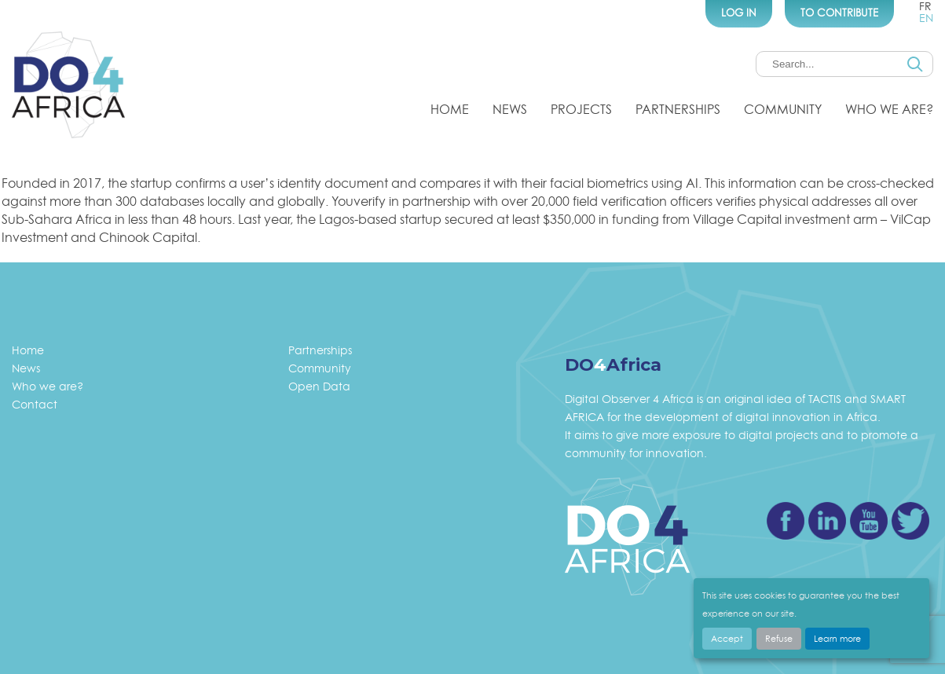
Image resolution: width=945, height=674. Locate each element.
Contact (34, 404)
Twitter (910, 521)
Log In (738, 12)
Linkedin (827, 521)
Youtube (869, 521)
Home (449, 109)
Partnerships (677, 109)
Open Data (319, 386)
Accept (727, 638)
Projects (581, 109)
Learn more (837, 638)
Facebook (785, 521)
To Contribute (839, 12)
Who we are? (889, 109)
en (926, 17)
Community (783, 109)
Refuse (779, 638)
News (510, 109)
